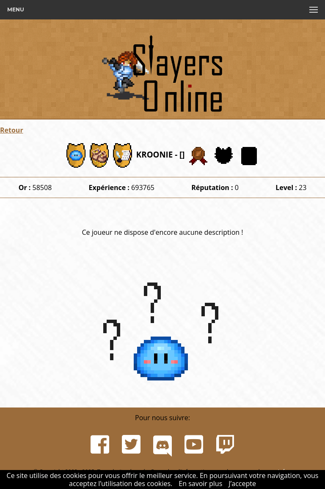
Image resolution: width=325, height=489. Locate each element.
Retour (11, 130)
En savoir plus (200, 483)
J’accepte (242, 483)
